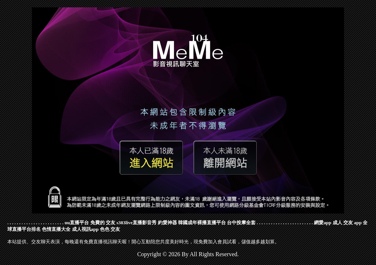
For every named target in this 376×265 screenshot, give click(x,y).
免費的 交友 (102, 222)
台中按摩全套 (241, 222)
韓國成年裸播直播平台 (202, 222)
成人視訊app (85, 229)
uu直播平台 (77, 222)
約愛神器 (167, 222)
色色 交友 (110, 229)
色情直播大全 (56, 229)
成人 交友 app (347, 222)
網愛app (322, 222)
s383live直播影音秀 (136, 222)
